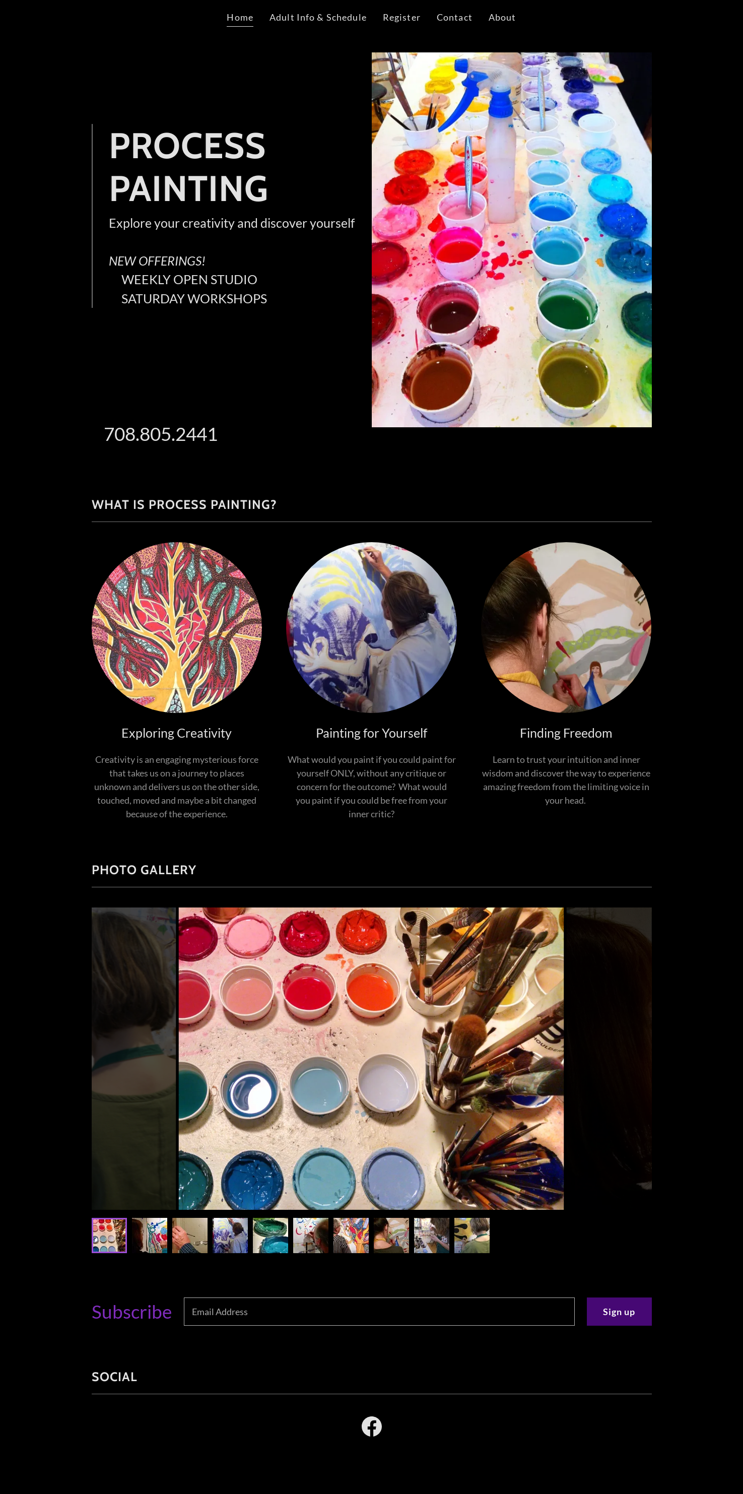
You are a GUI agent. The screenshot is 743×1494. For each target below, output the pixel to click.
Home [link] (240, 17)
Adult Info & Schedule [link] (318, 17)
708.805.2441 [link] (161, 433)
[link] (372, 1428)
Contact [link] (454, 17)
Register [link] (402, 17)
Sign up (619, 1311)
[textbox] (379, 1311)
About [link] (502, 17)
